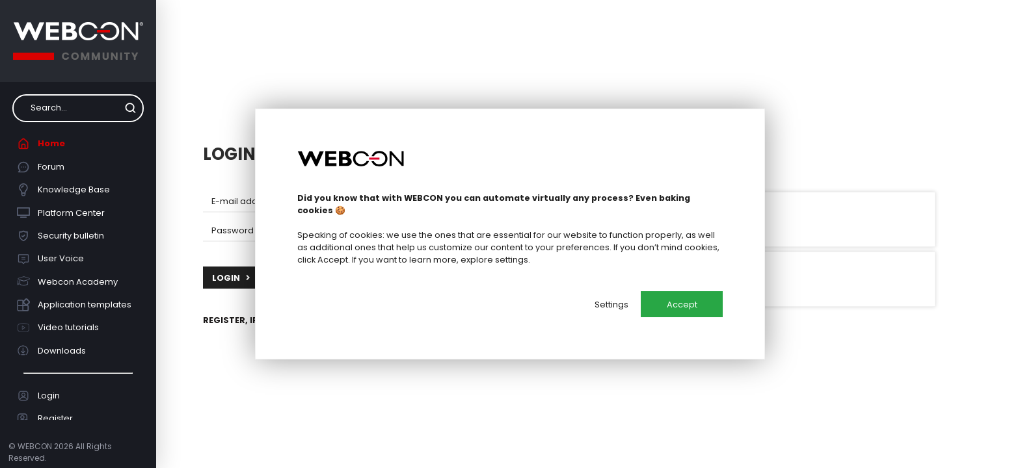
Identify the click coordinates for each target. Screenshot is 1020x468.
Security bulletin (61, 235)
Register (45, 418)
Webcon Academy (67, 281)
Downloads (52, 350)
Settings (611, 304)
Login (38, 395)
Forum (41, 167)
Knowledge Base (64, 189)
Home (41, 143)
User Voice (51, 258)
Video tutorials (58, 327)
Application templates (74, 304)
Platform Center (61, 212)
